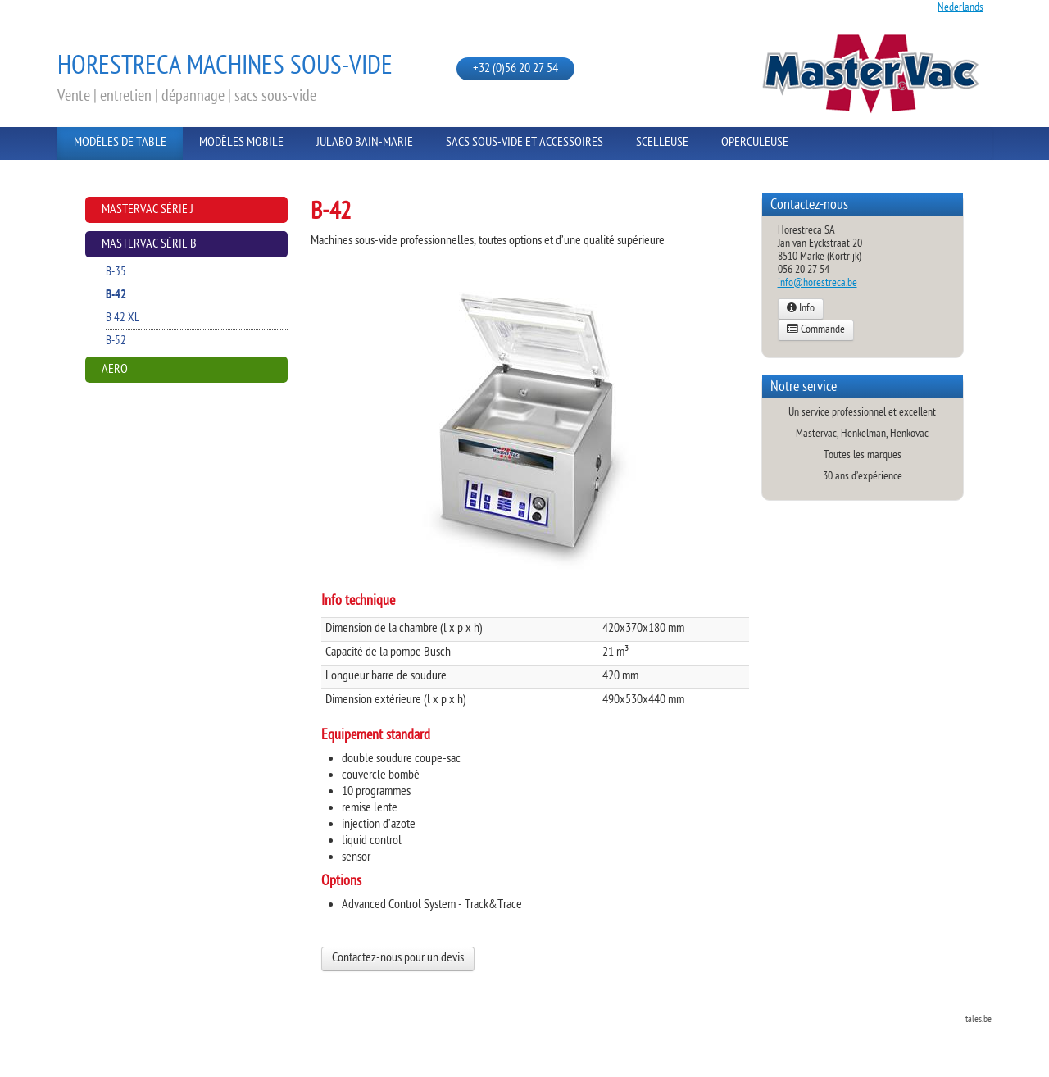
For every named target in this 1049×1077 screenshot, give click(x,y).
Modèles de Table (120, 143)
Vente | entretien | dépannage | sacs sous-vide (186, 96)
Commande (816, 330)
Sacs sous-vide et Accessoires (524, 143)
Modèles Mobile (241, 143)
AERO (115, 370)
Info (801, 309)
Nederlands (960, 8)
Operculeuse (754, 143)
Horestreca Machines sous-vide (225, 67)
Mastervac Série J (147, 210)
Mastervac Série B (149, 244)
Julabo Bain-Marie (364, 143)
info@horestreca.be (817, 283)
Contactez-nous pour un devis (398, 958)
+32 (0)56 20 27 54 (515, 69)
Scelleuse (662, 143)
